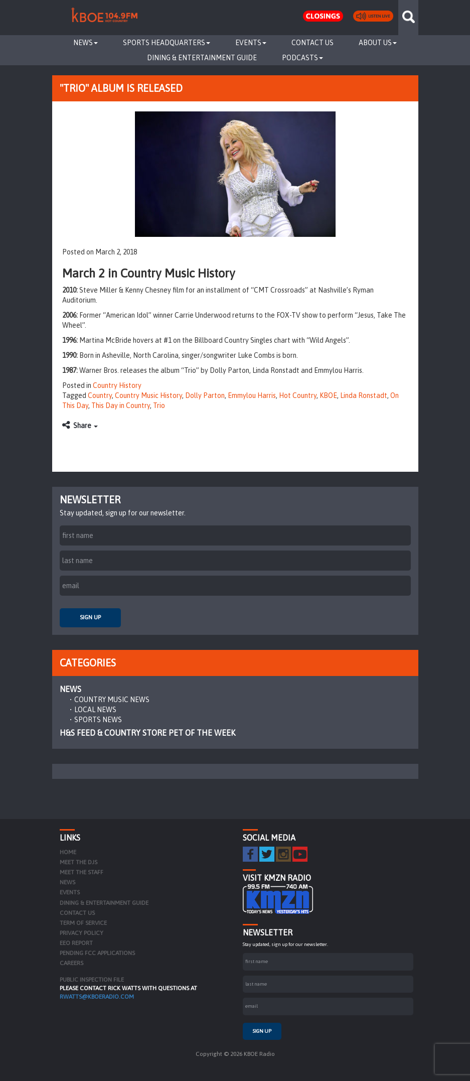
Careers (71, 963)
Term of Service (83, 922)
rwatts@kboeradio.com (97, 996)
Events (250, 43)
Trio (159, 405)
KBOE (328, 395)
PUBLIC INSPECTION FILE (92, 979)
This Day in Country (120, 405)
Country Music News (111, 700)
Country (100, 395)
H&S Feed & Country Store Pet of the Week (147, 732)
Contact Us (312, 43)
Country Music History (148, 395)
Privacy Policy (81, 932)
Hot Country (298, 395)
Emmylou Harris (252, 395)
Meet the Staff (81, 872)
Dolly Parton (205, 395)
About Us (378, 43)
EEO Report (76, 943)
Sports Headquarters (166, 43)
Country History (117, 385)
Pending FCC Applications (97, 953)
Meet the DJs (78, 862)
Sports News (98, 720)
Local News (95, 710)
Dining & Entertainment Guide (202, 58)
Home (68, 852)
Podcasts (302, 58)
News (85, 43)
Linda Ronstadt (363, 395)
